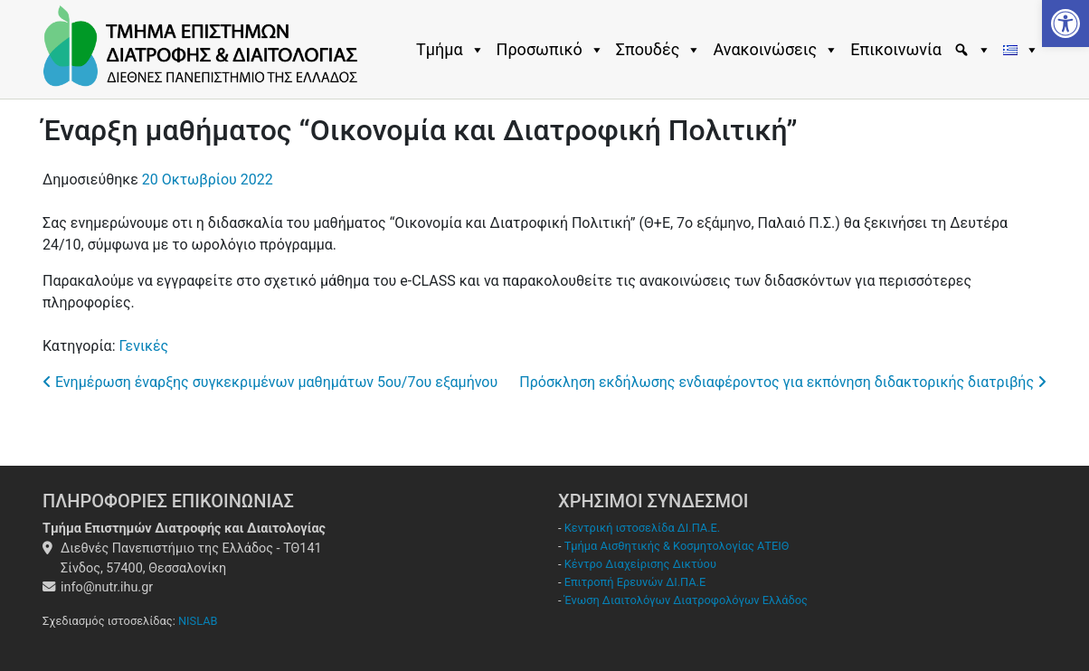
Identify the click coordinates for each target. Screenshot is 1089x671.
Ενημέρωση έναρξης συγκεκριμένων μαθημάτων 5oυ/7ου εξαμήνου (270, 382)
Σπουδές (659, 49)
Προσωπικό (550, 49)
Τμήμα (450, 49)
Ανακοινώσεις (775, 49)
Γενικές (143, 345)
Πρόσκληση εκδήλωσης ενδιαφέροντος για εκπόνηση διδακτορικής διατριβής (782, 382)
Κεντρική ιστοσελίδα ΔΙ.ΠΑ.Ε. (642, 527)
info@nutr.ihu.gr (107, 587)
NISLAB (198, 621)
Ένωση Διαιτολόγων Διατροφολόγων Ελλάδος (686, 600)
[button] (1065, 23)
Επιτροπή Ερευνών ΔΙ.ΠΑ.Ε (635, 582)
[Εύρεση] (974, 49)
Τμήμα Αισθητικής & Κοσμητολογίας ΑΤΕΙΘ (677, 546)
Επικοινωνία (896, 49)
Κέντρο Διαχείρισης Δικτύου (640, 564)
